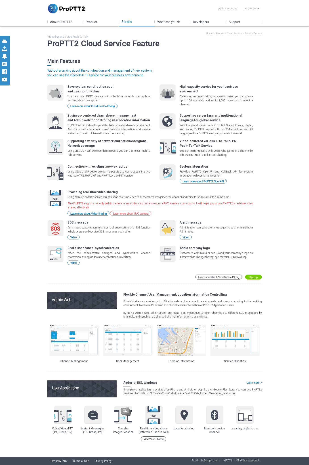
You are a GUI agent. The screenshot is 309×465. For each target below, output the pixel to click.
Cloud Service (234, 33)
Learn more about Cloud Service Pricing (92, 106)
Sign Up (253, 277)
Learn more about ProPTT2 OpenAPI (203, 181)
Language (251, 8)
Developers (201, 22)
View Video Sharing (154, 439)
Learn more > (254, 382)
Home (209, 33)
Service (127, 21)
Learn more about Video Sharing (88, 213)
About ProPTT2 (61, 22)
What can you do (169, 22)
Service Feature (253, 33)
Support (234, 22)
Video (73, 237)
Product (91, 22)
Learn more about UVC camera (130, 213)
